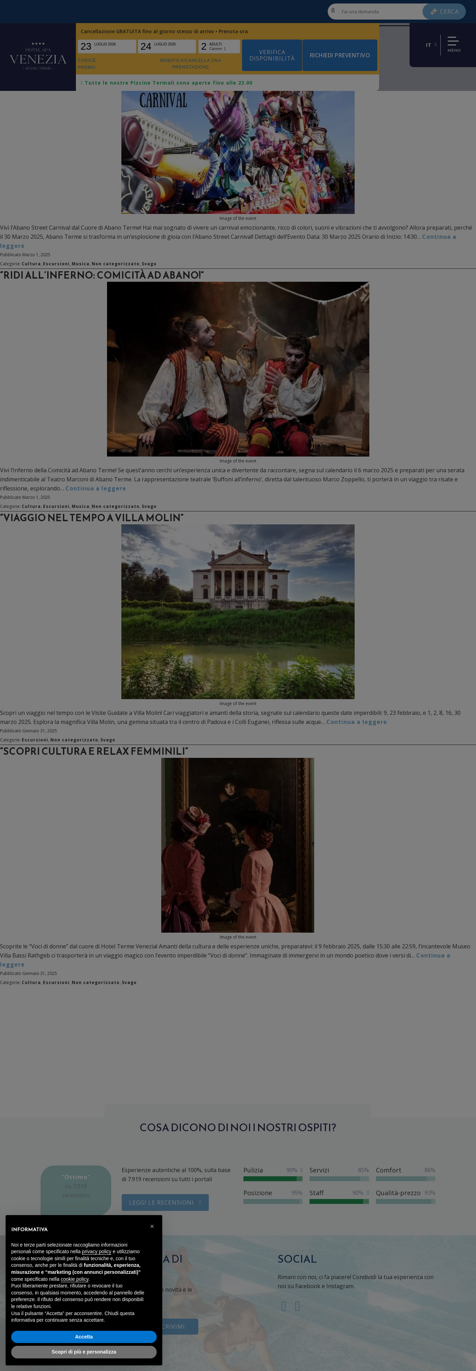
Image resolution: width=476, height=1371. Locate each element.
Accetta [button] (84, 1337)
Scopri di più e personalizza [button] (84, 1352)
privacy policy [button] (96, 1251)
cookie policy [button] (74, 1279)
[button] (153, 1226)
